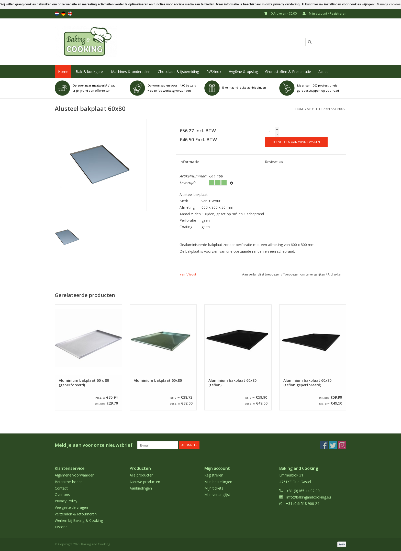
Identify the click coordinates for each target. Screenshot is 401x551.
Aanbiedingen (141, 488)
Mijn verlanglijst (217, 494)
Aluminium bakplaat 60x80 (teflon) (232, 382)
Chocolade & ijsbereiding (178, 71)
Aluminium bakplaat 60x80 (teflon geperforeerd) (307, 382)
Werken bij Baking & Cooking (79, 520)
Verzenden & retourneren (76, 514)
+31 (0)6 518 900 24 (302, 503)
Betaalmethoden (69, 481)
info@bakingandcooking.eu (308, 497)
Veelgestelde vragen (71, 507)
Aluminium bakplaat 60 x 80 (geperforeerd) (84, 382)
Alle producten (141, 475)
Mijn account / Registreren (324, 13)
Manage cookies (389, 4)
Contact (61, 488)
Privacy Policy (66, 501)
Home (63, 71)
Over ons (62, 494)
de (63, 14)
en (70, 14)
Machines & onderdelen (130, 71)
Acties (323, 71)
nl (57, 14)
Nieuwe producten (145, 481)
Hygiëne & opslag (243, 71)
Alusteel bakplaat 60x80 (326, 109)
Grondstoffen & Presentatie (288, 71)
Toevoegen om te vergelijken (304, 274)
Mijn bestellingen (218, 481)
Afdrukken (335, 274)
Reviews (274, 161)
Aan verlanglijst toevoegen (261, 274)
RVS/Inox (213, 71)
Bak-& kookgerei (90, 71)
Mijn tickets (213, 488)
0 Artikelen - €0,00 (280, 13)
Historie (61, 526)
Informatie (189, 161)
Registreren (213, 475)
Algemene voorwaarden (74, 475)
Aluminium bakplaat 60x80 (158, 380)
